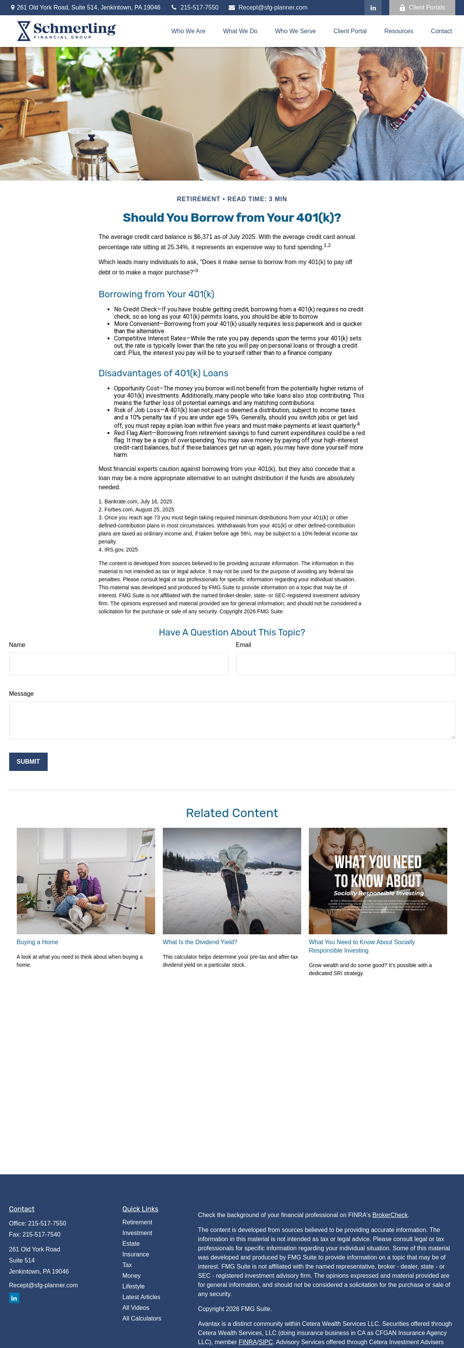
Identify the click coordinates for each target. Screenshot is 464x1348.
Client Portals (422, 7)
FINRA (248, 1342)
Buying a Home (37, 942)
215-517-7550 (194, 7)
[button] (189, 31)
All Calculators (141, 1318)
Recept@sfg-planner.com (267, 7)
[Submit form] (28, 762)
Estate (131, 1243)
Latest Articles (141, 1297)
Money (131, 1275)
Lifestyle (133, 1286)
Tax (127, 1265)
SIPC (265, 1342)
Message (21, 693)
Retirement (137, 1222)
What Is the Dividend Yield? (200, 942)
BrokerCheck (390, 1215)
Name (17, 645)
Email (243, 645)
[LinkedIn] (373, 7)
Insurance (135, 1254)
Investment (137, 1233)
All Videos (135, 1307)
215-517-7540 (41, 1234)
